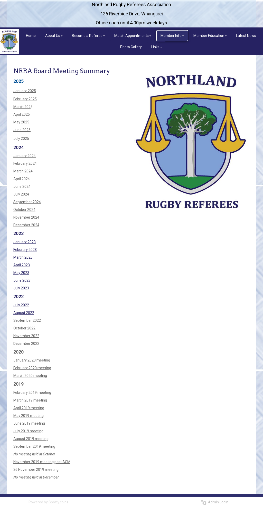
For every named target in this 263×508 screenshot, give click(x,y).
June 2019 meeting (29, 423)
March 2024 (23, 171)
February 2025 (25, 99)
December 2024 (26, 225)
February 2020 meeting (32, 368)
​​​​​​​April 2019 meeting (28, 408)
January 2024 (24, 156)
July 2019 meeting (28, 431)
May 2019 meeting (28, 416)
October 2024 (24, 210)
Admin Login (214, 502)
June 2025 (22, 130)
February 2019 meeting (32, 392)
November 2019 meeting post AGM (41, 462)
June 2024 (22, 186)
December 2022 (26, 343)
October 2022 (24, 328)
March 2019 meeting (30, 400)
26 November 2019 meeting (36, 469)
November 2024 (26, 217)
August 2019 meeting (31, 439)
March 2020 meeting (30, 376)
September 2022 (27, 320)
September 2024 (27, 202)
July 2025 (21, 138)
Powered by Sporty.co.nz (49, 502)
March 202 (22, 107)
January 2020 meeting (31, 360)
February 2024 (25, 163)
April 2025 (21, 114)
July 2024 (21, 194)
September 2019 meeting (34, 446)
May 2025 (21, 122)
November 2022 (26, 336)
